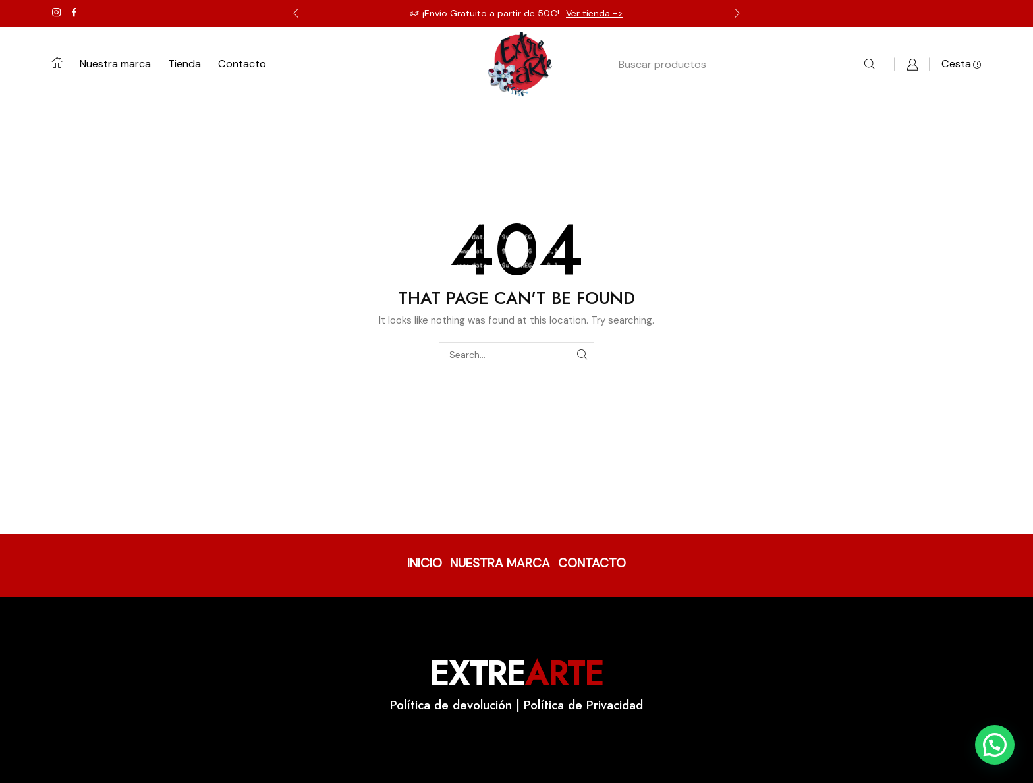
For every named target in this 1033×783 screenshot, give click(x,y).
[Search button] (869, 64)
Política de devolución (451, 705)
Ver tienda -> (594, 13)
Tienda (184, 64)
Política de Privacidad (583, 705)
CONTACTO (592, 563)
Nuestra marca (115, 64)
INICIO (424, 563)
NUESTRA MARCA (500, 563)
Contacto (242, 64)
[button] (995, 745)
